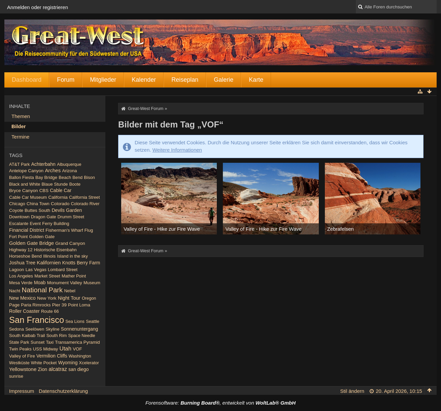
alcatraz (57, 369)
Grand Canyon (70, 243)
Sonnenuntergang (79, 329)
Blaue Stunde (54, 184)
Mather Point (74, 275)
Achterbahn (43, 164)
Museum (91, 282)
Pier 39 (59, 304)
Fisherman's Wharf (64, 230)
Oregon (89, 298)
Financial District (26, 230)
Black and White (24, 184)
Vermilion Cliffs (51, 356)
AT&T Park (19, 164)
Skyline (52, 329)
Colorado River (85, 203)
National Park (42, 290)
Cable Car (60, 190)
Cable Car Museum (28, 197)
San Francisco (36, 320)
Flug (88, 230)
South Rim (56, 335)
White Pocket (44, 362)
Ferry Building (55, 223)
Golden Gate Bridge (31, 243)
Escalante (18, 223)
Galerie (223, 79)
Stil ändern (352, 391)
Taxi (50, 342)
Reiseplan (184, 79)
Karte (256, 79)
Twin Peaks (20, 348)
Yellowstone (22, 369)
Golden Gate (42, 236)
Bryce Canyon (23, 190)
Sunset (37, 342)
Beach (65, 177)
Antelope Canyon (26, 170)
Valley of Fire (22, 356)
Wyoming (68, 362)
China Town (38, 203)
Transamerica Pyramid (77, 342)
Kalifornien (49, 262)
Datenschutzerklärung (63, 391)
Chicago (17, 203)
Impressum (21, 391)
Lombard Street (62, 269)
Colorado (60, 203)
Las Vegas (36, 269)
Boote (74, 184)
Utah (65, 348)
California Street (84, 197)
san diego (78, 369)
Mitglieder (103, 79)
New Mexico (22, 298)
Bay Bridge (46, 177)
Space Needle (81, 335)
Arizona (69, 170)
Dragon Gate (43, 216)
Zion (42, 369)
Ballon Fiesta (21, 177)
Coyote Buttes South (29, 210)
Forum (65, 79)
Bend (77, 177)
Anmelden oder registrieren (37, 7)
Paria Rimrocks (35, 304)
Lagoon (16, 269)
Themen (20, 116)
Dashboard (26, 79)
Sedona (16, 329)
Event (35, 223)
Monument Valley (64, 282)
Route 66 (50, 311)
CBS (43, 190)
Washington (80, 356)
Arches (53, 170)
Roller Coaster (24, 311)
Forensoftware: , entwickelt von (220, 403)
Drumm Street (71, 216)
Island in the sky (72, 256)
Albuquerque (69, 164)
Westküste (19, 362)
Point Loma (79, 304)
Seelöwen (34, 329)
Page (14, 304)
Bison (89, 177)
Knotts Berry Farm (81, 262)
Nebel (69, 290)
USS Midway (45, 348)
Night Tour (69, 298)
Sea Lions (74, 321)
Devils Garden (67, 210)
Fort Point (18, 236)
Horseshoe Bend (25, 256)
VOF (77, 348)
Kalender (144, 79)
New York (47, 298)
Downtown (19, 216)
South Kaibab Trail (27, 335)
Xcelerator (89, 362)
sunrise (16, 376)
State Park (19, 342)
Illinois (49, 256)
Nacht (14, 290)
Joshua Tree (22, 262)
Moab (40, 282)
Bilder (18, 126)
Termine (20, 137)
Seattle (92, 321)
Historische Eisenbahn (55, 249)
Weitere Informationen (177, 150)
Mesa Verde (20, 282)
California (58, 197)
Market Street (47, 275)
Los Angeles (21, 275)
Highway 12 (21, 249)
